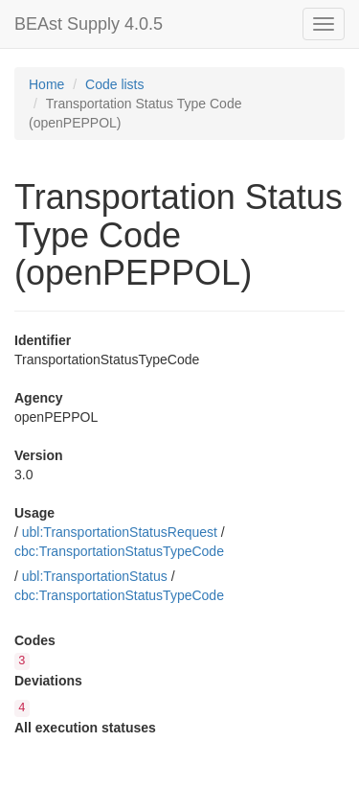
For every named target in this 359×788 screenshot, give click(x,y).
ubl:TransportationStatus (95, 576)
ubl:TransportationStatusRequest (119, 532)
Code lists (114, 84)
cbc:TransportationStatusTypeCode (119, 551)
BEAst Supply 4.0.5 (88, 24)
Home (46, 84)
